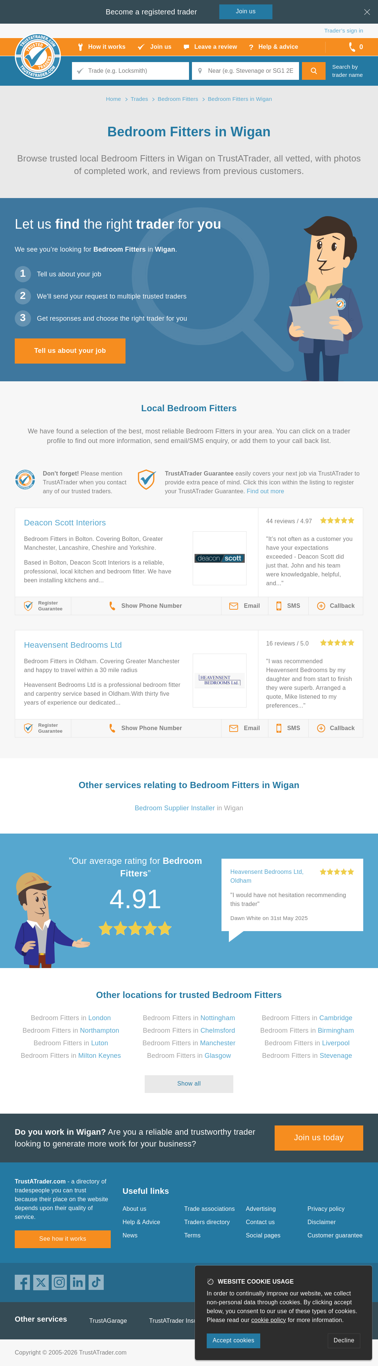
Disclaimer (321, 1222)
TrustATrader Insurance (180, 1321)
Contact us (260, 1222)
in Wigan (189, 808)
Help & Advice (141, 1222)
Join (246, 11)
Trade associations (209, 1209)
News (130, 1235)
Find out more (265, 491)
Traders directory (207, 1222)
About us (135, 1209)
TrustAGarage (108, 1321)
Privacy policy (326, 1209)
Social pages (263, 1235)
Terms (192, 1235)
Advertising (261, 1209)
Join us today (319, 1137)
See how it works (62, 1239)
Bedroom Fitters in (71, 1018)
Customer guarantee (334, 1235)
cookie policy (268, 1320)
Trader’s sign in (343, 30)
